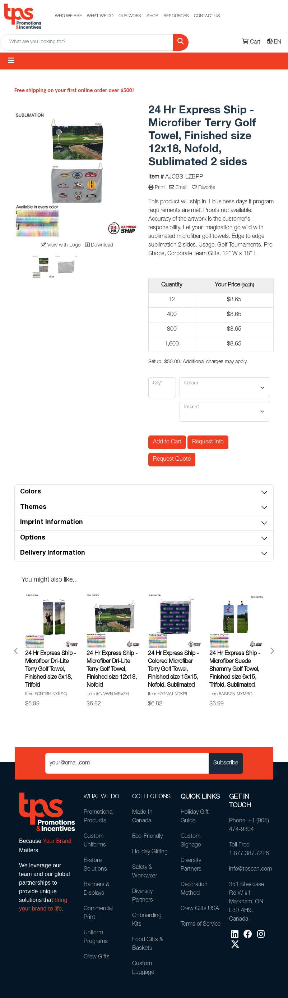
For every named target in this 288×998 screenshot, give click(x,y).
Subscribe (225, 763)
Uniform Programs (96, 937)
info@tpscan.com (249, 869)
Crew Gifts (97, 957)
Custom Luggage (143, 968)
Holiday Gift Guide (195, 817)
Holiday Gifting (150, 852)
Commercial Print (98, 913)
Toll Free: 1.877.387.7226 (249, 850)
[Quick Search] (86, 42)
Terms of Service (200, 924)
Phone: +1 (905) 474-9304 (249, 825)
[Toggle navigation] (11, 61)
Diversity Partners (142, 896)
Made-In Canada (142, 817)
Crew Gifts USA (200, 909)
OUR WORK (130, 16)
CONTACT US (207, 16)
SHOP (152, 16)
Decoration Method (194, 889)
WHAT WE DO (100, 16)
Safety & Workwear (144, 872)
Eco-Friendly (147, 837)
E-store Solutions (95, 865)
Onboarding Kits (147, 920)
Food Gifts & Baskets (147, 944)
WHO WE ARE (68, 16)
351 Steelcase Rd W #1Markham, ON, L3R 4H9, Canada (247, 902)
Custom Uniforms (95, 841)
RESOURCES (176, 16)
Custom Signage (191, 841)
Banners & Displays (97, 889)
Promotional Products (98, 817)
